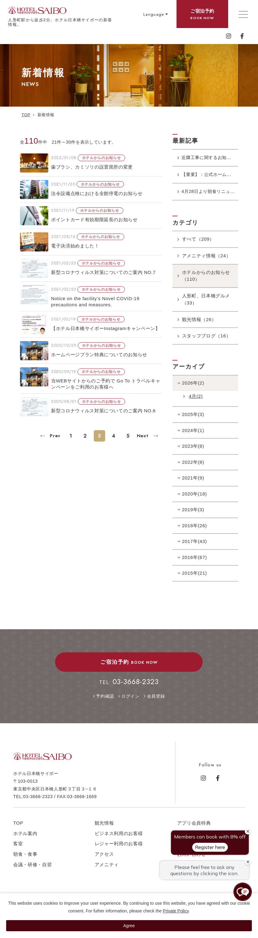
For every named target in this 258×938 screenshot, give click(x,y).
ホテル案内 (25, 835)
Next (143, 435)
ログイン (130, 698)
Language (153, 14)
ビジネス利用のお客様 (119, 835)
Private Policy (176, 910)
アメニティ (107, 867)
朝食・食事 (25, 856)
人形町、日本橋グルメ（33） (206, 302)
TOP (18, 825)
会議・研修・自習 (32, 867)
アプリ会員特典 (194, 825)
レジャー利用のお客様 (119, 846)
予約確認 (105, 698)
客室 (18, 846)
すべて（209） (198, 241)
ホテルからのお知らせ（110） (206, 278)
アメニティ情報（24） (206, 257)
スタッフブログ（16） (206, 338)
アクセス (104, 856)
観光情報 (104, 825)
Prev (54, 435)
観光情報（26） (199, 321)
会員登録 (156, 698)
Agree (129, 925)
